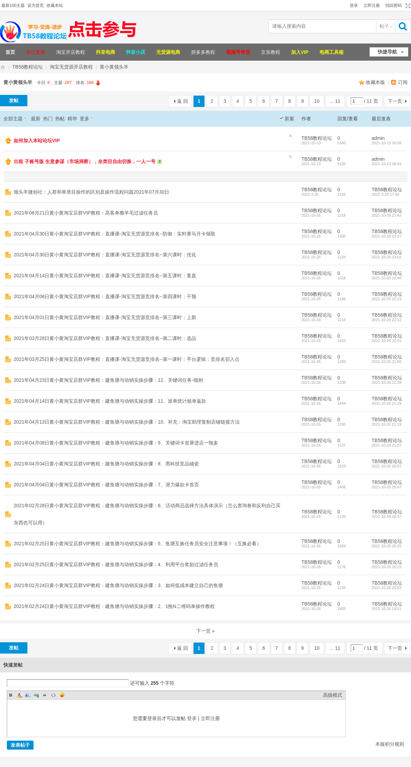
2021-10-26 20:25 (386, 546)
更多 (84, 118)
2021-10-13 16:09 (386, 143)
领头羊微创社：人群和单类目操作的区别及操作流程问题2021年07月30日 (91, 192)
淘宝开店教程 (70, 52)
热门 (48, 118)
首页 (10, 52)
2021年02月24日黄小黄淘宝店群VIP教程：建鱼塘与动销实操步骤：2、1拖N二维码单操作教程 (114, 606)
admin (378, 138)
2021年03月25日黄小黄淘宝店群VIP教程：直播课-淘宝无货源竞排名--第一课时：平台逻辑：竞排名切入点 (126, 359)
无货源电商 (168, 52)
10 (317, 101)
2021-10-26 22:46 (386, 278)
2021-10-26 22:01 (386, 341)
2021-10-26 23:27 (386, 236)
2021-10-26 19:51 (386, 609)
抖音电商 (105, 52)
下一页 (395, 101)
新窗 (289, 118)
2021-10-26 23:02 (386, 257)
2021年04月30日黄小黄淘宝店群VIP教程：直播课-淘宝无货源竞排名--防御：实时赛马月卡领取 (114, 233)
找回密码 (393, 5)
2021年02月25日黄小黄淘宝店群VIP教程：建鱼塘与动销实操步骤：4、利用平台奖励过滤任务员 (116, 564)
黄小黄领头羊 (114, 67)
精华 (72, 118)
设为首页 (35, 5)
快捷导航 (387, 51)
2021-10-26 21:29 (386, 403)
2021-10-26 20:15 (386, 567)
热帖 (60, 118)
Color (19, 695)
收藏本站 (55, 5)
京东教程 (270, 52)
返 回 (182, 101)
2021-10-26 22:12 (386, 320)
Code (53, 695)
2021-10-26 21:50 (386, 362)
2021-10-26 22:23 (386, 299)
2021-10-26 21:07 (386, 445)
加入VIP (300, 52)
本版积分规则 (389, 744)
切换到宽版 (407, 6)
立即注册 (371, 5)
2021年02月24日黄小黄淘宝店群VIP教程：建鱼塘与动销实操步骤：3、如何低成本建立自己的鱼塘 (118, 585)
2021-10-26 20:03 (386, 588)
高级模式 (332, 695)
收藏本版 (376, 82)
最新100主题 (13, 5)
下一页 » (205, 631)
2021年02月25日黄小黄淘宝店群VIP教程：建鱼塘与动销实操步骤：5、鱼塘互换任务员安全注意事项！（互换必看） (137, 543)
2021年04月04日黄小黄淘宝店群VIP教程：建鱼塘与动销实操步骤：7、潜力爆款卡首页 (106, 484)
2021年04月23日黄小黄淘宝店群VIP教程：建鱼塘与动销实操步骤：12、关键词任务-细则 (108, 380)
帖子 (384, 26)
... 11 (335, 101)
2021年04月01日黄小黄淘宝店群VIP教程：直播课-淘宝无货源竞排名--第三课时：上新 (105, 317)
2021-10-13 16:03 (386, 164)
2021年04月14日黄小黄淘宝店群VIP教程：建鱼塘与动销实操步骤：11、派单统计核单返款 (110, 401)
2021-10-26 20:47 (386, 487)
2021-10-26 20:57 (386, 466)
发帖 (13, 100)
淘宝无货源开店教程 (71, 67)
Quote (44, 695)
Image (27, 695)
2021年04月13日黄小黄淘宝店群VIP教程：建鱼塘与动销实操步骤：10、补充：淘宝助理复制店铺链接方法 (127, 422)
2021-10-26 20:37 (386, 516)
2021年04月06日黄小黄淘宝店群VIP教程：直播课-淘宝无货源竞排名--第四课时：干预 (105, 296)
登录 (354, 5)
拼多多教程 (203, 52)
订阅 (403, 82)
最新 (35, 118)
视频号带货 (238, 52)
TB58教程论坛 (27, 67)
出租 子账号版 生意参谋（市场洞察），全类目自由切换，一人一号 (84, 161)
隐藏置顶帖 (290, 136)
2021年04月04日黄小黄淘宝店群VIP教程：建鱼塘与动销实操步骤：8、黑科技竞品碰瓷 (106, 463)
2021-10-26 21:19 (386, 424)
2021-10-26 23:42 (386, 215)
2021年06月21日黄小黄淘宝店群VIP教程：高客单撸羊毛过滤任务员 (86, 213)
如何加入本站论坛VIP (37, 140)
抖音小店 (135, 52)
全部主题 (13, 118)
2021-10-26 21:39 (386, 382)
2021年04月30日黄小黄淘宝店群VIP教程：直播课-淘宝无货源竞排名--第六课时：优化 (105, 254)
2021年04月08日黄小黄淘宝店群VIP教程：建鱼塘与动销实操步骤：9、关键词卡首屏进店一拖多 (116, 443)
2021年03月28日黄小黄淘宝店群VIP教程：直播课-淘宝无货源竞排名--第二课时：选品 (105, 338)
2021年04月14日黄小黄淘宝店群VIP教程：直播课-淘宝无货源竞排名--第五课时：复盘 (105, 275)
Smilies (62, 695)
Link (36, 695)
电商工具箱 (332, 52)
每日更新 (35, 52)
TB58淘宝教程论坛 (2, 67)
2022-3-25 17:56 (385, 194)
